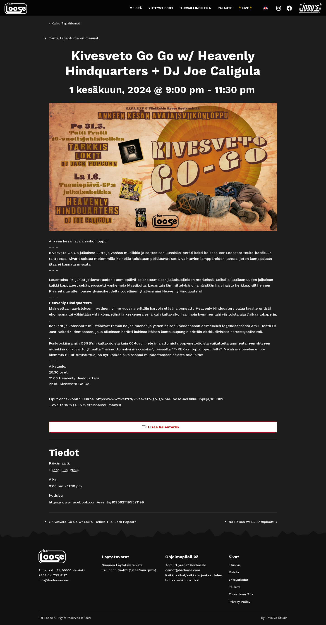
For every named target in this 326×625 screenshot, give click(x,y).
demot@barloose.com (182, 570)
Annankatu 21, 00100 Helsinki (61, 570)
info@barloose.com (53, 580)
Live (245, 8)
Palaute (225, 8)
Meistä (135, 8)
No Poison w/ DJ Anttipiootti (253, 522)
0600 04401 (118, 570)
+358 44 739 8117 (52, 575)
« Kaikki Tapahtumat (64, 23)
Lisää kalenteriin (163, 427)
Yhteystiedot (161, 8)
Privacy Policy (239, 601)
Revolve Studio (277, 618)
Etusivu (234, 565)
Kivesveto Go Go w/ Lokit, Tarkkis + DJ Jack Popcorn (93, 522)
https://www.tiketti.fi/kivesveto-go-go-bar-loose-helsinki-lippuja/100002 (159, 399)
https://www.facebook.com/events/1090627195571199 (96, 502)
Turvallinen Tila (195, 8)
